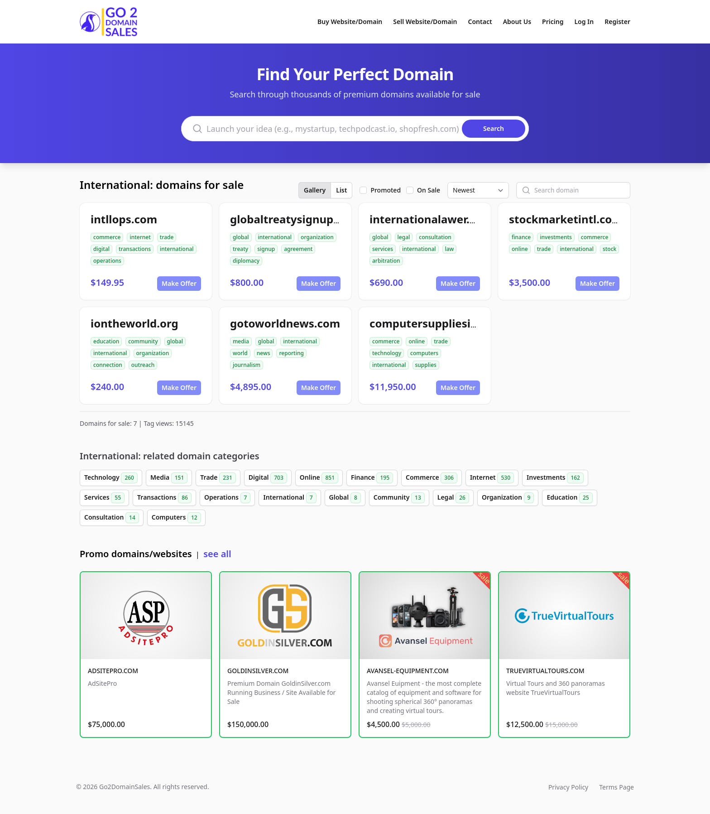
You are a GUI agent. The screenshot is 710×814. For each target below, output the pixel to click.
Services (104, 497)
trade (167, 237)
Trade (217, 477)
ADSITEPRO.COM (113, 670)
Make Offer (179, 283)
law (449, 249)
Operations (227, 497)
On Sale (428, 190)
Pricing (552, 21)
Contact (480, 21)
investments (556, 237)
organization (317, 237)
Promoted (385, 190)
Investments (555, 477)
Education (569, 497)
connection (107, 365)
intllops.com (124, 219)
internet (140, 237)
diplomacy (246, 261)
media (241, 341)
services (382, 249)
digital (101, 249)
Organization (508, 497)
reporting (291, 353)
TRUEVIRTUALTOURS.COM (545, 670)
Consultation (111, 517)
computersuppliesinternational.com (467, 323)
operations (107, 261)
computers (424, 353)
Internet (492, 477)
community (143, 341)
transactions (135, 249)
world (240, 353)
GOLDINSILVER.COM (257, 670)
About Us (517, 21)
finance (521, 237)
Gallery (315, 190)
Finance (372, 477)
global (241, 237)
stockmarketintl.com (566, 219)
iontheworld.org (134, 323)
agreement (298, 249)
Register (617, 21)
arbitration (386, 261)
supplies (426, 365)
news (263, 353)
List (341, 190)
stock (609, 249)
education (106, 341)
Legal (453, 497)
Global (345, 497)
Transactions (164, 497)
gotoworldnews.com (285, 323)
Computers (176, 517)
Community (399, 497)
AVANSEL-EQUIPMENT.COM (408, 670)
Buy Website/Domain (349, 21)
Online (319, 477)
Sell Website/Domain (425, 21)
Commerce (431, 477)
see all (217, 554)
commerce (106, 237)
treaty (240, 249)
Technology (111, 477)
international (177, 249)
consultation (435, 237)
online (520, 249)
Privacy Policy (568, 787)
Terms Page (616, 787)
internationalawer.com (431, 219)
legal (404, 237)
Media (168, 477)
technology (386, 353)
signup (266, 249)
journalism (246, 365)
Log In (584, 21)
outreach (142, 365)
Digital (268, 477)
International (289, 497)
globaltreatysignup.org (292, 219)
